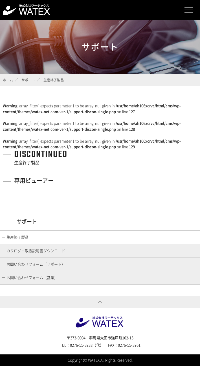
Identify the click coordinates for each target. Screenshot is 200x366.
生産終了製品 (17, 237)
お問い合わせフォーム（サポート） (35, 264)
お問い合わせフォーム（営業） (32, 277)
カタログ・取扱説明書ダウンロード (35, 250)
